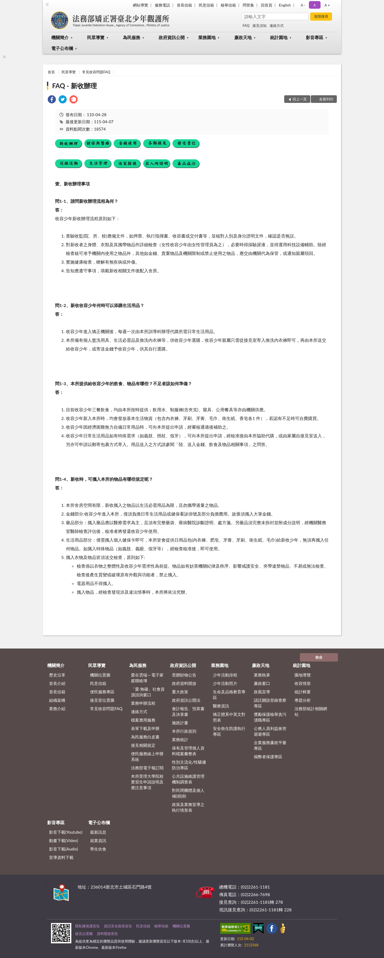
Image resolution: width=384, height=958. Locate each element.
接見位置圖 (84, 933)
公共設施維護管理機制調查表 (188, 779)
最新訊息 (98, 832)
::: (47, 4)
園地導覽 (303, 674)
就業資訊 (98, 840)
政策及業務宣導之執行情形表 (188, 807)
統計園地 (278, 37)
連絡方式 (277, 25)
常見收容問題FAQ (96, 72)
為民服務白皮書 (145, 736)
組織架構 (57, 700)
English (285, 5)
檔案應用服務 (143, 719)
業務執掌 (262, 674)
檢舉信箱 (228, 5)
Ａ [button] (314, 5)
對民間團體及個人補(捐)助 (188, 793)
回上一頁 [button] (300, 99)
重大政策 (180, 691)
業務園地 (207, 37)
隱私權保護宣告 (87, 926)
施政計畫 (180, 722)
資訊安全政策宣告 (118, 926)
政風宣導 (262, 691)
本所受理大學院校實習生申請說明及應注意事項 (147, 782)
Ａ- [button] (302, 5)
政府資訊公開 (172, 37)
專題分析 (303, 700)
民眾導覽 (95, 37)
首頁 (51, 72)
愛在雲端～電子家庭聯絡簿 (147, 677)
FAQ (245, 25)
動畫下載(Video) (63, 840)
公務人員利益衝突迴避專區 (270, 731)
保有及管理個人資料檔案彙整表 (188, 750)
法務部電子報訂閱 (147, 767)
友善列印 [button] (326, 99)
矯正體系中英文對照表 (229, 717)
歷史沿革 (57, 674)
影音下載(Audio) (63, 848)
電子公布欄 (62, 48)
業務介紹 (57, 708)
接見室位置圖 (102, 700)
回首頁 (266, 5)
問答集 (248, 5)
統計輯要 (303, 691)
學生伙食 (98, 848)
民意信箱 (206, 5)
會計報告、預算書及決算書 (188, 711)
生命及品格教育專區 (229, 694)
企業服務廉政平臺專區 (270, 745)
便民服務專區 (102, 691)
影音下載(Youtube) (65, 832)
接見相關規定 (143, 745)
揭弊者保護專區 (268, 756)
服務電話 (162, 5)
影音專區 (314, 37)
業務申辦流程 (143, 703)
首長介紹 (57, 683)
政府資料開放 (184, 683)
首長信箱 (184, 5)
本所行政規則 (184, 731)
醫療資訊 (221, 705)
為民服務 (131, 37)
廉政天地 (243, 37)
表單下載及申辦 (145, 728)
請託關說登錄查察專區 (270, 703)
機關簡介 (60, 37)
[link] (52, 100)
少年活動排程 (225, 674)
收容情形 (303, 683)
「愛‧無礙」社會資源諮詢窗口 (148, 692)
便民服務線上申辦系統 (147, 756)
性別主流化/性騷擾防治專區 (189, 765)
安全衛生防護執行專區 (229, 731)
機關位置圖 (100, 674)
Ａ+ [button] (327, 5)
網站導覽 (140, 5)
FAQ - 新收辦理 (74, 86)
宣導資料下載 (61, 857)
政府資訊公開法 (186, 700)
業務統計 (180, 739)
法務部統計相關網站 (311, 711)
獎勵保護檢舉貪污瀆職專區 (270, 717)
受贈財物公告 (184, 674)
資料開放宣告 (107, 933)
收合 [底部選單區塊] (318, 657)
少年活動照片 (225, 683)
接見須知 (259, 25)
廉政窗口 (262, 683)
